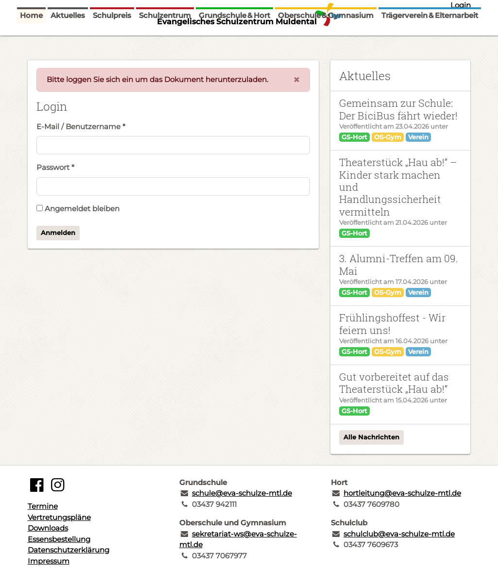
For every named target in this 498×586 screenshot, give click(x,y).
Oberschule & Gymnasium (326, 40)
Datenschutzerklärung (68, 549)
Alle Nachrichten (371, 437)
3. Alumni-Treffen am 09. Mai (398, 264)
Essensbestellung (59, 539)
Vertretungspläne (59, 517)
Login (460, 5)
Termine (43, 506)
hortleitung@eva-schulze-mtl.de (402, 493)
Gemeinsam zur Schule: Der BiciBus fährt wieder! (398, 109)
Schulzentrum (165, 40)
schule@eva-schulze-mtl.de (242, 493)
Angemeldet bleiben (78, 208)
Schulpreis (112, 40)
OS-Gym (387, 137)
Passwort (55, 167)
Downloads (48, 528)
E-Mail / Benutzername (80, 126)
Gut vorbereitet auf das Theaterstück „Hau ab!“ (394, 383)
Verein (418, 137)
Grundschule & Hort (234, 40)
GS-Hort (354, 137)
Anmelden (58, 232)
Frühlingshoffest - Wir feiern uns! (392, 323)
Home (31, 40)
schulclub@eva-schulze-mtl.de (399, 533)
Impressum (48, 561)
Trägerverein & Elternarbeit (429, 40)
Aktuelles (68, 40)
